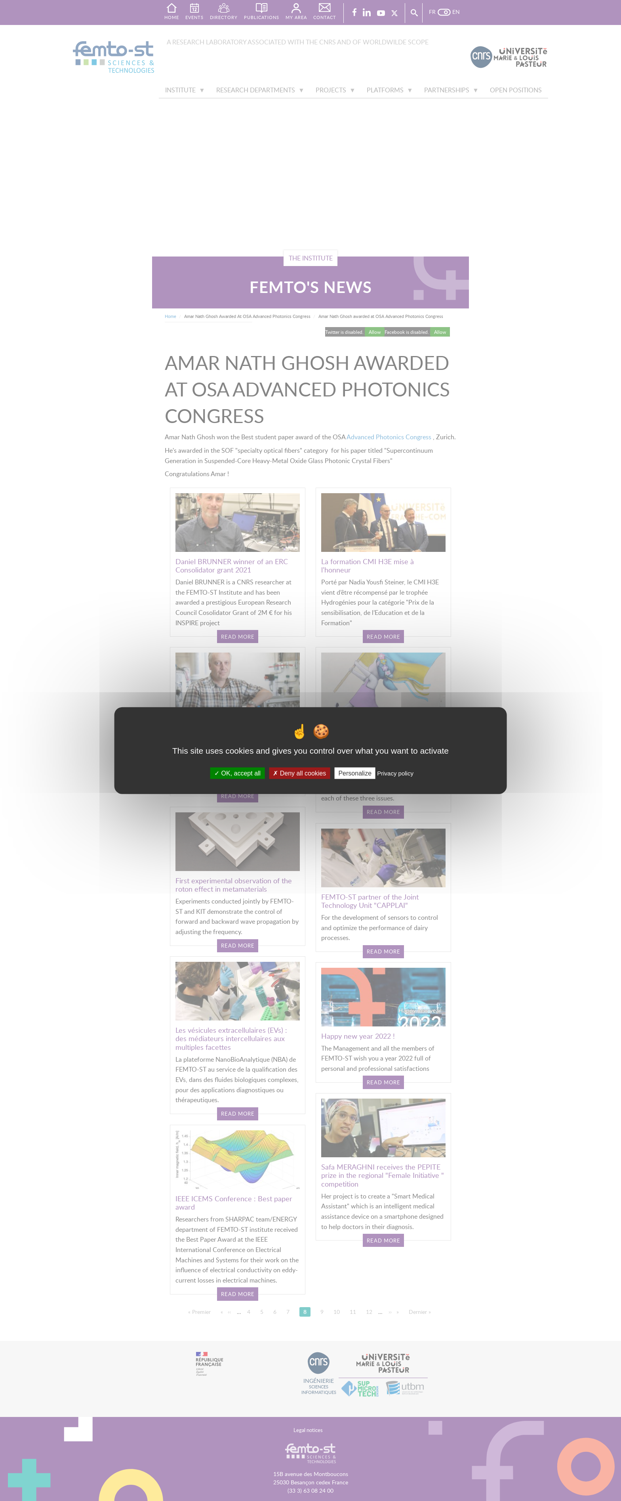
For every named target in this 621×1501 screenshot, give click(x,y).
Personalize (354, 773)
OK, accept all (237, 773)
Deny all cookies (299, 773)
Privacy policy (395, 773)
